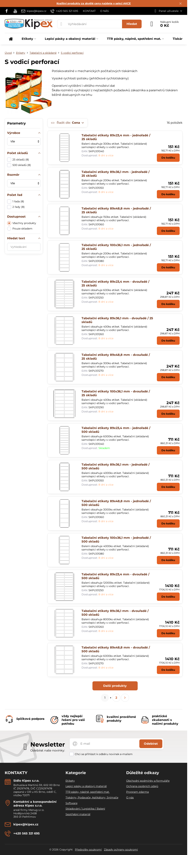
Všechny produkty (21, 223)
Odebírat (151, 743)
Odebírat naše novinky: (47, 750)
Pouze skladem (19, 229)
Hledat (132, 24)
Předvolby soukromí (88, 849)
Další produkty (115, 686)
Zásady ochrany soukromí (121, 849)
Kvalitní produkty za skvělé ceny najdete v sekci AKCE (93, 3)
